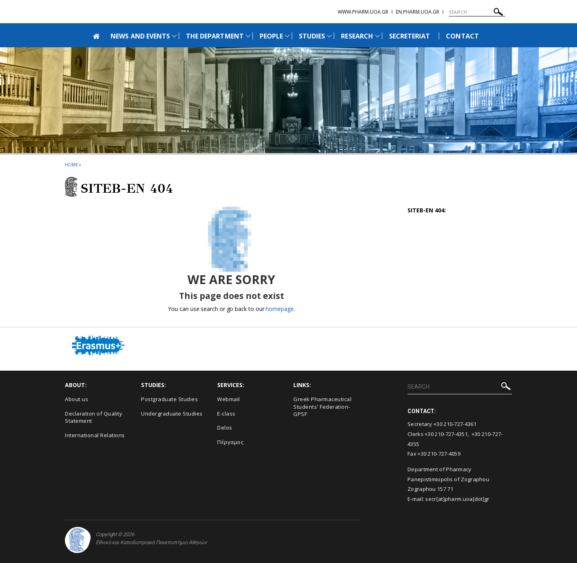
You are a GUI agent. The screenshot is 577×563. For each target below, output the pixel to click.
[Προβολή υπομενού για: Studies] (329, 36)
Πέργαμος (230, 442)
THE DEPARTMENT (215, 36)
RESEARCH (357, 36)
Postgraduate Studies (169, 399)
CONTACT (462, 36)
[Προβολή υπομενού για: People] (287, 36)
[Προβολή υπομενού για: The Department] (248, 36)
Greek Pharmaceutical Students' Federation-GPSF (322, 407)
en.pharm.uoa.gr (417, 11)
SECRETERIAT (409, 36)
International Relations (95, 435)
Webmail (228, 399)
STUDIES (312, 36)
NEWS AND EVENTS (140, 36)
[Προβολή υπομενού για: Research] (377, 36)
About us (76, 399)
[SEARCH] (477, 12)
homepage (279, 309)
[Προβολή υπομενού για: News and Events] (174, 36)
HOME (71, 164)
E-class (226, 413)
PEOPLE (271, 36)
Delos (224, 427)
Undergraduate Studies (172, 413)
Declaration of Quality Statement (93, 417)
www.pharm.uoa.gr (363, 11)
